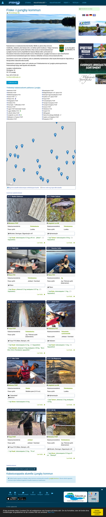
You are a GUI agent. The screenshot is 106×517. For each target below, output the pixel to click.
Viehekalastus (34, 226)
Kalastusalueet (40, 2)
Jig (62, 278)
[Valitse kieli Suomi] (94, 15)
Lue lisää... (41, 243)
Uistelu (28, 388)
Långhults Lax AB (53, 223)
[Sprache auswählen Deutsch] (91, 15)
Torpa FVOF (12, 328)
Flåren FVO (11, 275)
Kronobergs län (14, 13)
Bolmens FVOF (13, 385)
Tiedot (67, 2)
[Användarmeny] (2, 2)
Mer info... (52, 512)
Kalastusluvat (55, 2)
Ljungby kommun (54, 478)
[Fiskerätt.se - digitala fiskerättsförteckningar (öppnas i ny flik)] (75, 497)
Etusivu (28, 2)
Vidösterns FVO (53, 328)
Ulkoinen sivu (12, 82)
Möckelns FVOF (13, 223)
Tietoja (76, 2)
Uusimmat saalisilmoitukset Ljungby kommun (21, 469)
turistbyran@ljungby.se (13, 77)
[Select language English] (87, 15)
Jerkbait (30, 440)
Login (84, 2)
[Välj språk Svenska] (84, 15)
